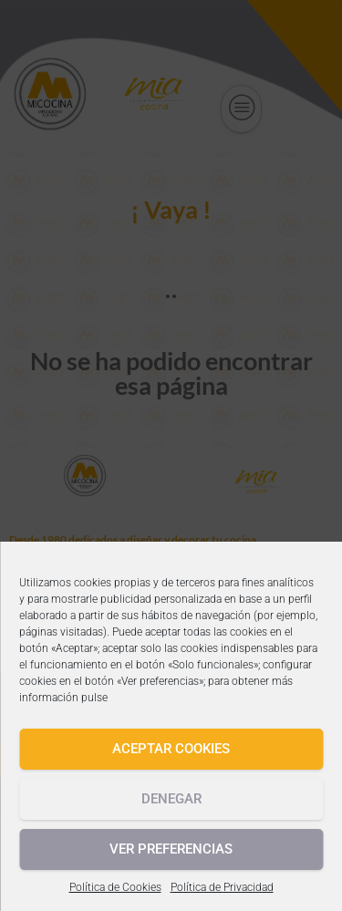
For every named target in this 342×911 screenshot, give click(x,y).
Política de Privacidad (222, 887)
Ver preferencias (171, 849)
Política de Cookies (115, 887)
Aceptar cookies (171, 748)
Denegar (171, 799)
